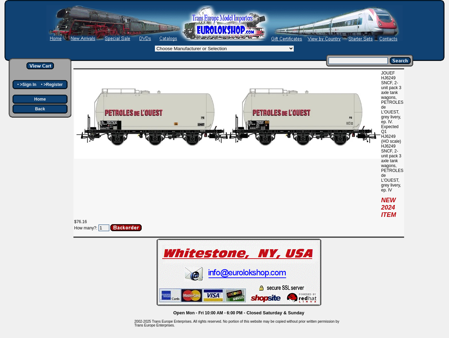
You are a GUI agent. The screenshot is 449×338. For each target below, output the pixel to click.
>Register (53, 84)
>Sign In (28, 84)
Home (40, 99)
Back (40, 109)
